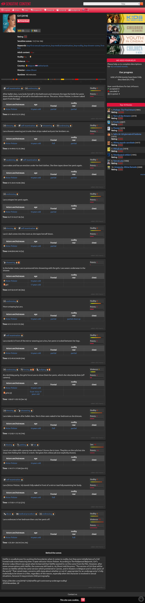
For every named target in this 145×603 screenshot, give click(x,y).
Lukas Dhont (31, 70)
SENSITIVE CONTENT (16, 3)
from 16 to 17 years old (35, 392)
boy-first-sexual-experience (38, 45)
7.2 (23, 30)
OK (83, 600)
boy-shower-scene (92, 45)
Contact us (72, 594)
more (142, 174)
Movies (48, 10)
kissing (9, 444)
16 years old (36, 109)
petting (22, 444)
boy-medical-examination (62, 45)
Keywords (36, 10)
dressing (10, 125)
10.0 (35, 30)
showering (47, 125)
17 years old (36, 284)
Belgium (31, 65)
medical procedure (26, 514)
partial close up (73, 319)
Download (23, 21)
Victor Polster (11, 109)
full (53, 143)
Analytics (73, 10)
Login (5, 10)
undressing (33, 88)
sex (35, 444)
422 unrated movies (119, 66)
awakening (11, 160)
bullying (43, 369)
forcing (27, 369)
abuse (9, 514)
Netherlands (42, 65)
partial (53, 109)
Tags (25, 10)
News (15, 10)
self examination (13, 88)
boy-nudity (78, 45)
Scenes (61, 10)
